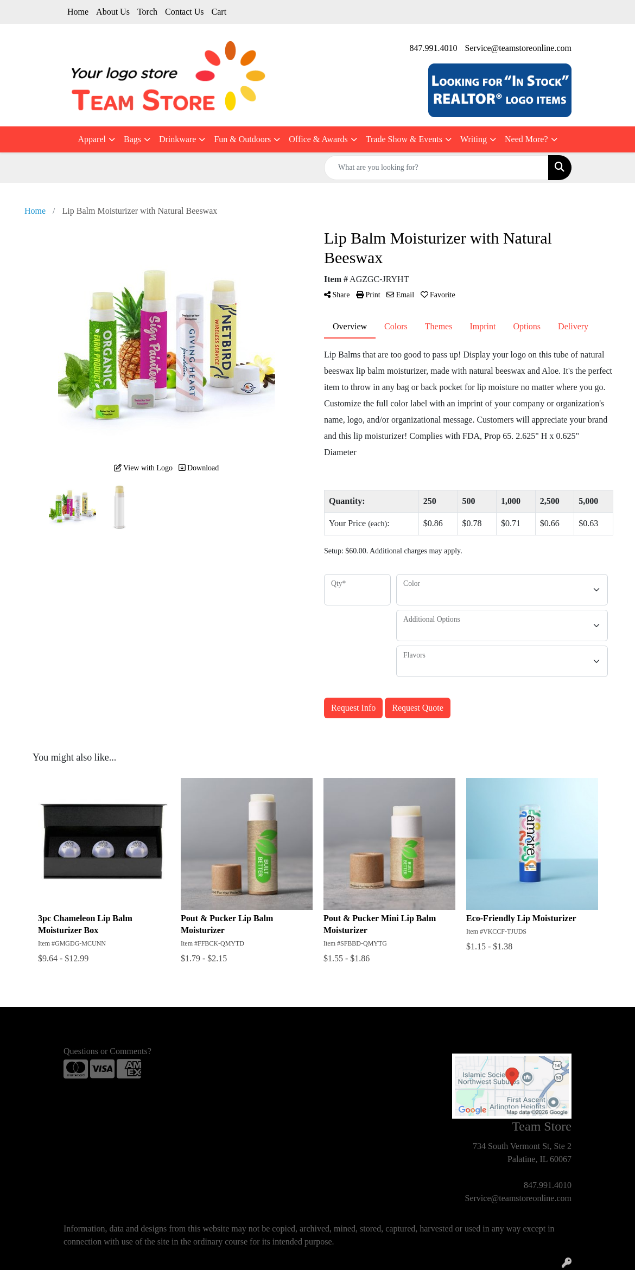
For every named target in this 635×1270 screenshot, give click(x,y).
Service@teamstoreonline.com (518, 48)
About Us (113, 11)
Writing (473, 139)
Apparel (92, 139)
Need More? (526, 139)
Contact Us (184, 11)
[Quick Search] (436, 167)
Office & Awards (318, 139)
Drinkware (177, 139)
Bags (132, 139)
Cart (219, 11)
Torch (147, 11)
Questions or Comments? (107, 1051)
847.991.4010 (434, 48)
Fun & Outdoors (242, 139)
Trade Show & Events (404, 139)
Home (77, 11)
